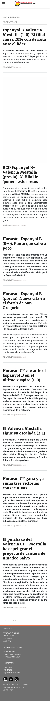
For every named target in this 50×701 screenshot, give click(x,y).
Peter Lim (7, 638)
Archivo (7, 641)
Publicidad (8, 667)
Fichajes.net (9, 652)
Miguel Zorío (9, 636)
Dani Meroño (8, 607)
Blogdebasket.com (11, 657)
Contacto (7, 670)
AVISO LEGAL (8, 690)
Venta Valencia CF (11, 633)
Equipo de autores (11, 673)
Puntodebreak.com (12, 654)
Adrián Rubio (8, 225)
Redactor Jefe (8, 67)
